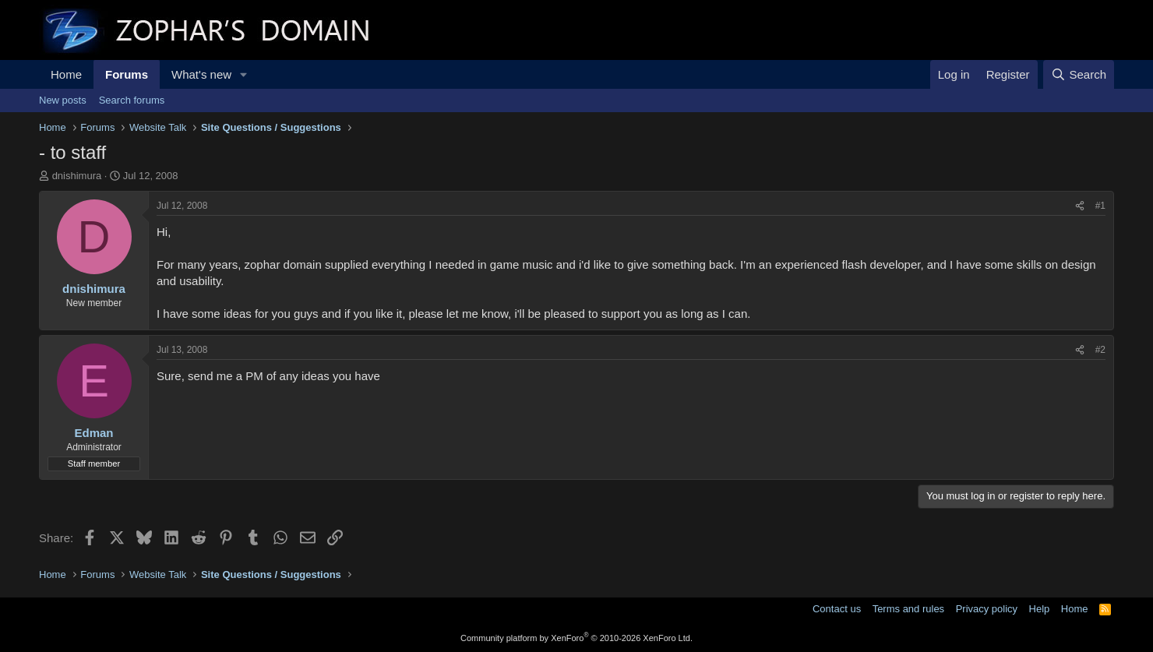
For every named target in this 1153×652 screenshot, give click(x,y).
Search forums (132, 100)
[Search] (1078, 74)
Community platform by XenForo (576, 638)
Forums (126, 74)
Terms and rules (908, 609)
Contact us (837, 609)
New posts (62, 100)
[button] (244, 74)
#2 (1100, 349)
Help (1039, 609)
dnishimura (77, 176)
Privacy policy (986, 609)
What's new (201, 74)
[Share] (1080, 206)
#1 (1100, 205)
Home (66, 74)
